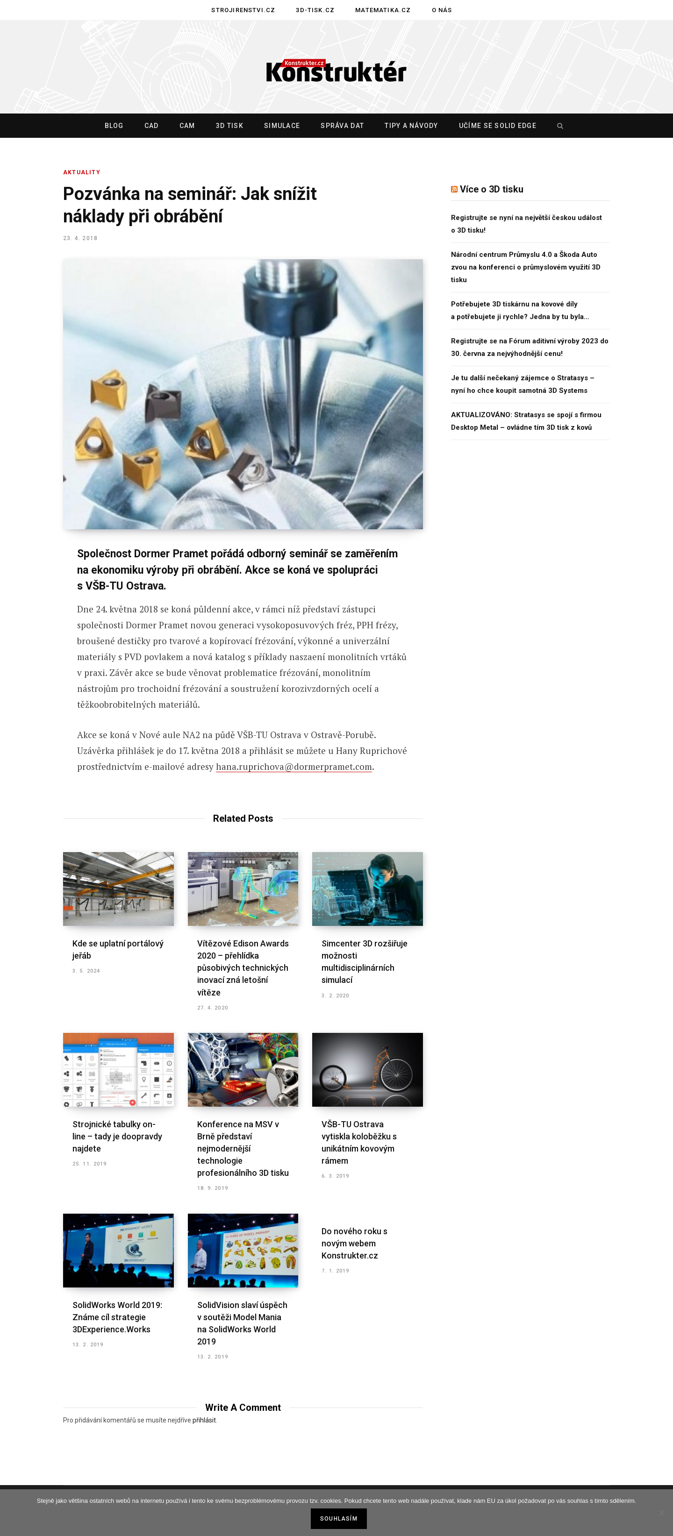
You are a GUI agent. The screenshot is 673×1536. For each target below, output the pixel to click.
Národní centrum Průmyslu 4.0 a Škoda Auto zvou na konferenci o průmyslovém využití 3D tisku (526, 267)
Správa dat (342, 125)
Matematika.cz (383, 10)
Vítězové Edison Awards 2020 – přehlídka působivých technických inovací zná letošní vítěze (243, 968)
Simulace (282, 125)
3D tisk (229, 125)
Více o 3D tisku (491, 189)
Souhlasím (339, 1518)
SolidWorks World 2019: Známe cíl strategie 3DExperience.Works (117, 1317)
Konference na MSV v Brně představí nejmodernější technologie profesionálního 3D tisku (243, 1148)
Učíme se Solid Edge (498, 125)
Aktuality (81, 172)
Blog (114, 125)
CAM (187, 125)
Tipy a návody (411, 125)
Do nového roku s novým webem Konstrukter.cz (354, 1243)
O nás (442, 10)
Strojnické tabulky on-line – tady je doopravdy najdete (117, 1136)
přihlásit (204, 1420)
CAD (151, 125)
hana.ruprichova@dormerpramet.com (294, 766)
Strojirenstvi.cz (243, 10)
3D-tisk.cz (315, 10)
